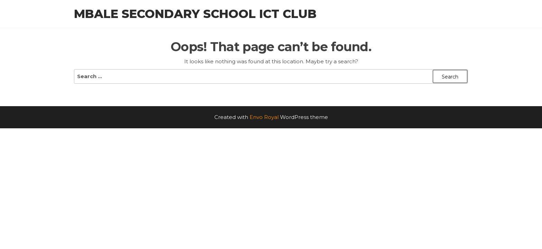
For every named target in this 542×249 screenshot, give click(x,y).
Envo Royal (264, 117)
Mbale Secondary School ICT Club (195, 14)
